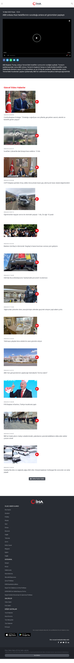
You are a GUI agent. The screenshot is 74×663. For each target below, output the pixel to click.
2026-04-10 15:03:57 (9, 433)
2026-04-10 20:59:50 (9, 115)
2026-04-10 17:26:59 (9, 275)
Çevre (6, 541)
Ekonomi (7, 531)
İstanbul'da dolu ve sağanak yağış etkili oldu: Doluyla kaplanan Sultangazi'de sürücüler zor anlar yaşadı (37, 471)
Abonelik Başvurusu (10, 577)
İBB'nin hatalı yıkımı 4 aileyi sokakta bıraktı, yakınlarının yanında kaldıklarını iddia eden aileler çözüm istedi (35, 437)
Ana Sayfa (8, 509)
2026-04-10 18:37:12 (9, 212)
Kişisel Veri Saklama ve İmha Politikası (15, 588)
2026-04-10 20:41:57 (9, 148)
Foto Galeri (8, 605)
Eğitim (6, 552)
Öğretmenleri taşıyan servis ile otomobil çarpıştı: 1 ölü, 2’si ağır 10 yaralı (28, 214)
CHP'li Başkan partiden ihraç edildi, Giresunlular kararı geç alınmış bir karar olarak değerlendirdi (37, 183)
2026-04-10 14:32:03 (9, 467)
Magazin (7, 549)
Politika (7, 517)
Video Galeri (8, 602)
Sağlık (6, 534)
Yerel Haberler (9, 612)
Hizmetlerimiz (9, 573)
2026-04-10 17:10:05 (9, 307)
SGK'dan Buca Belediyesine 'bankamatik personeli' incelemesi (25, 278)
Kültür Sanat (8, 545)
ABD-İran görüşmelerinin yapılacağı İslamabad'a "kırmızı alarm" (25, 373)
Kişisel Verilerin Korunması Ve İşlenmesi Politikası (18, 595)
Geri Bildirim (37, 655)
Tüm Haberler (9, 623)
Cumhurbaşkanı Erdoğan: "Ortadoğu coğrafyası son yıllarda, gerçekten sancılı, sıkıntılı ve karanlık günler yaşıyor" (34, 118)
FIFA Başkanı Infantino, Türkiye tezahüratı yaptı (20, 404)
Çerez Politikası (9, 580)
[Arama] (72, 3)
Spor (6, 524)
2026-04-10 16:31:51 (9, 370)
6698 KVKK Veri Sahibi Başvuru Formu (15, 591)
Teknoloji (7, 538)
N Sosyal (7, 627)
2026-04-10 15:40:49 (9, 402)
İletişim (7, 563)
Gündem (7, 513)
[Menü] (2, 3)
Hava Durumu (9, 616)
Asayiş (7, 520)
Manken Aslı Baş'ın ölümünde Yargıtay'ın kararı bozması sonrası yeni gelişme (31, 246)
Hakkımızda (8, 570)
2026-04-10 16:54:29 (9, 338)
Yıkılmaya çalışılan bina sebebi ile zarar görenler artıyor (23, 341)
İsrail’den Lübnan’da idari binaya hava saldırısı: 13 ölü (22, 151)
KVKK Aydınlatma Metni (11, 584)
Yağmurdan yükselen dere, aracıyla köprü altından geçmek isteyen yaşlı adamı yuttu (33, 309)
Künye (6, 566)
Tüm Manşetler (9, 620)
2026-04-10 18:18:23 (9, 243)
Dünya (6, 527)
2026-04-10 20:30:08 (9, 180)
